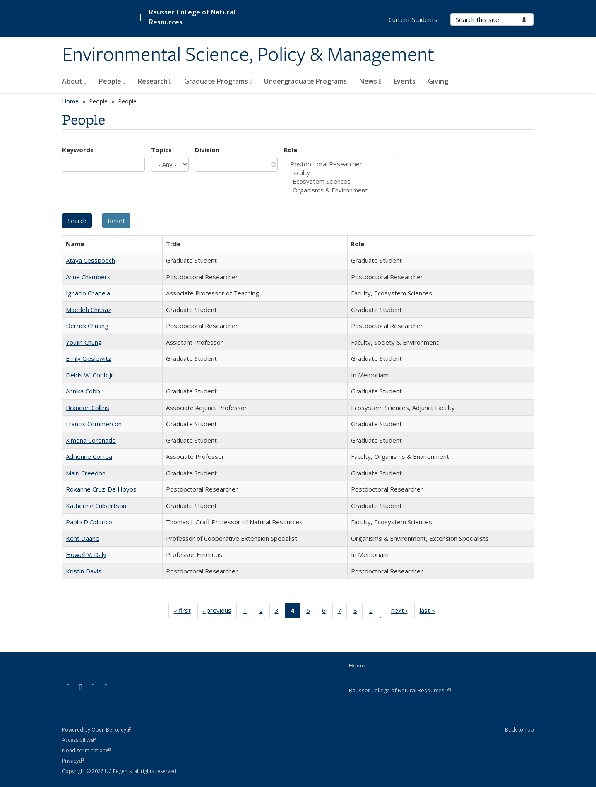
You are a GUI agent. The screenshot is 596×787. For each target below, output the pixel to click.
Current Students (413, 19)
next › (402, 612)
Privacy (73, 760)
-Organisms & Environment (341, 190)
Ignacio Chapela (88, 293)
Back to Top (519, 729)
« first (185, 612)
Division (207, 150)
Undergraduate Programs (305, 81)
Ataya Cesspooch (90, 260)
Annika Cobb (83, 391)
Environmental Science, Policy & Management (248, 55)
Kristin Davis (83, 571)
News (370, 81)
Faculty (341, 172)
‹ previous (220, 612)
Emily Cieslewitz (88, 358)
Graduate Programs (218, 81)
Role (290, 150)
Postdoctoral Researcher (341, 164)
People (112, 81)
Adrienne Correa (89, 456)
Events (405, 81)
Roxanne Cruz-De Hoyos (101, 489)
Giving (438, 81)
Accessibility (79, 740)
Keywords (78, 150)
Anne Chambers (88, 277)
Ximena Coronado (91, 440)
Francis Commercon (94, 424)
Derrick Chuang (87, 326)
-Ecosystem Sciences (341, 181)
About (74, 81)
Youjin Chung (84, 342)
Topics (161, 150)
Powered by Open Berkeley (96, 729)
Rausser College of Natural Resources (400, 690)
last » (430, 612)
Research (155, 81)
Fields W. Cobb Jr (89, 375)
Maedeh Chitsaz (88, 309)
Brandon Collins (87, 407)
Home (70, 101)
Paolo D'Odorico (89, 522)
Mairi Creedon (86, 473)
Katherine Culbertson (96, 505)
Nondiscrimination (86, 750)
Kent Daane (82, 538)
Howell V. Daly (86, 554)
